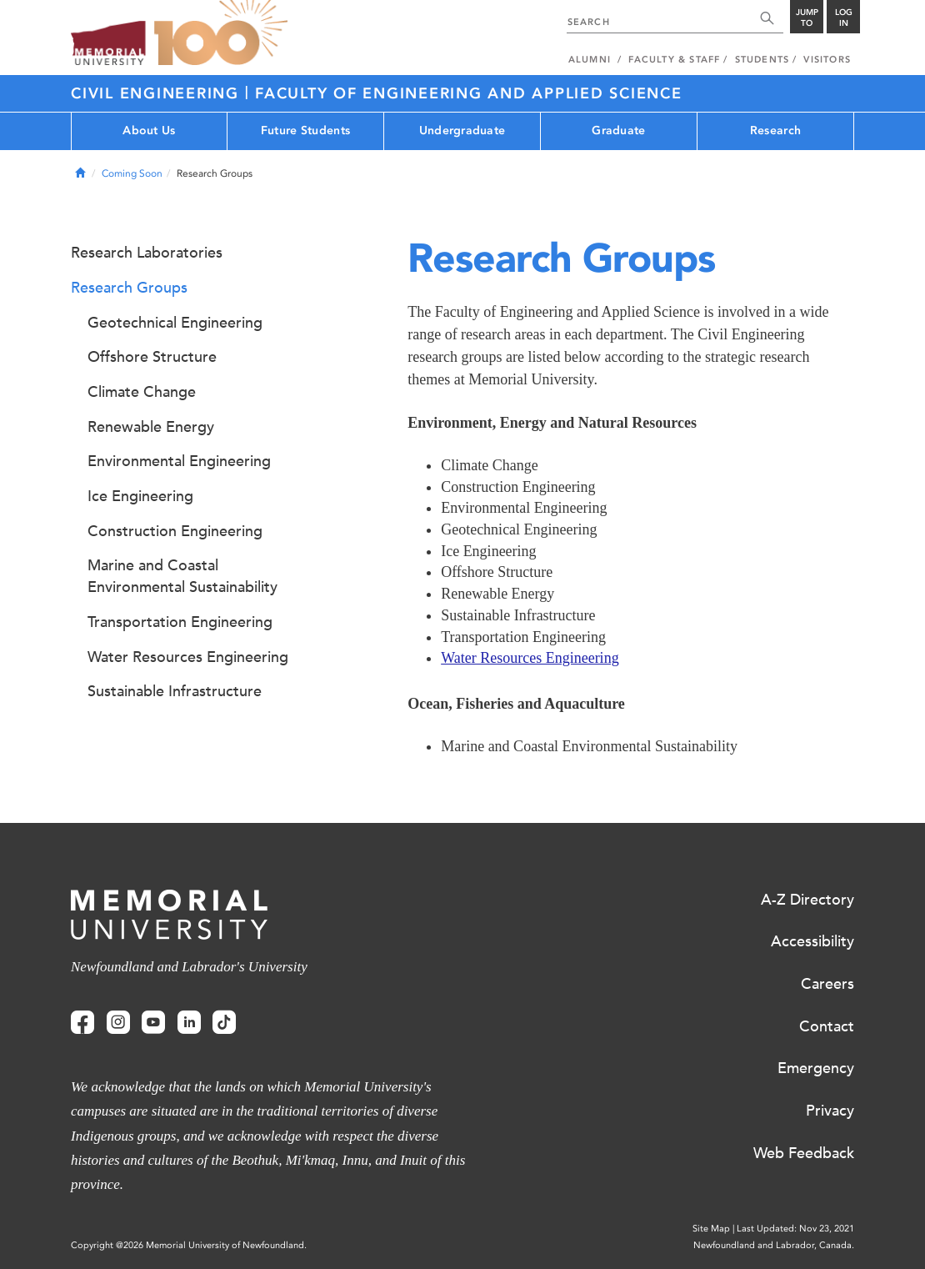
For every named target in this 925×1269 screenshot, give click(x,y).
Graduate (618, 130)
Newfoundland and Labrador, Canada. (773, 1245)
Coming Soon (132, 173)
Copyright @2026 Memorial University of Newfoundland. (189, 1245)
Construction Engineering (175, 531)
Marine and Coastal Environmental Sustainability (183, 576)
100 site (221, 33)
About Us (148, 130)
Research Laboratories (146, 252)
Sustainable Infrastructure (175, 691)
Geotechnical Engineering (175, 322)
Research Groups (129, 287)
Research (775, 130)
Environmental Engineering (179, 461)
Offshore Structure (152, 357)
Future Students (305, 130)
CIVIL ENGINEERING (158, 93)
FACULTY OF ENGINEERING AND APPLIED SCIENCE (468, 93)
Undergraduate (462, 130)
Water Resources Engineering (529, 658)
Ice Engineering (140, 496)
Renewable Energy (151, 427)
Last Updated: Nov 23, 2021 (795, 1228)
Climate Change (142, 392)
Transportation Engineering (180, 622)
